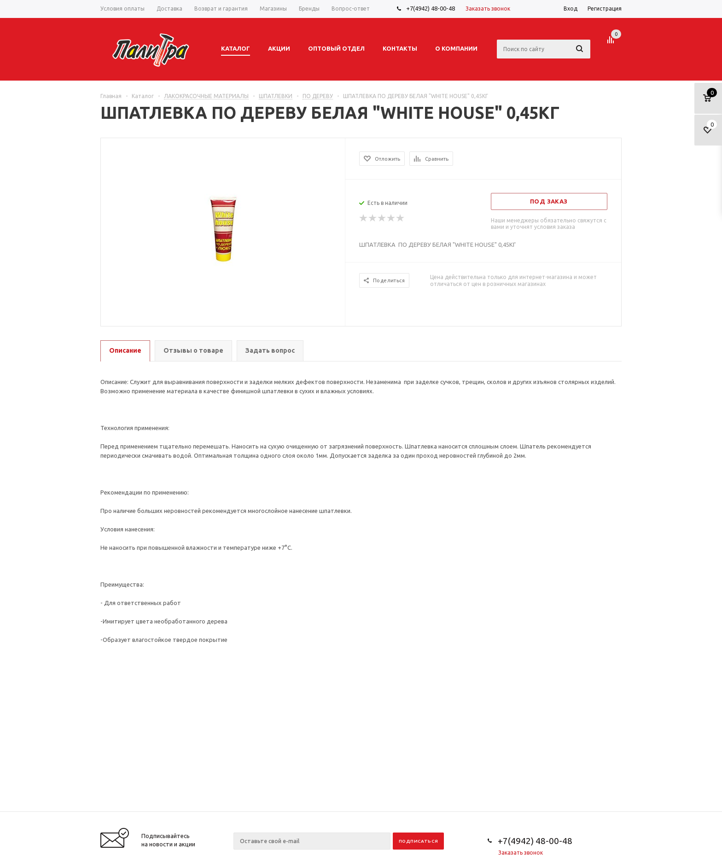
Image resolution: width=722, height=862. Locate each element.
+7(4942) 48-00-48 (430, 8)
